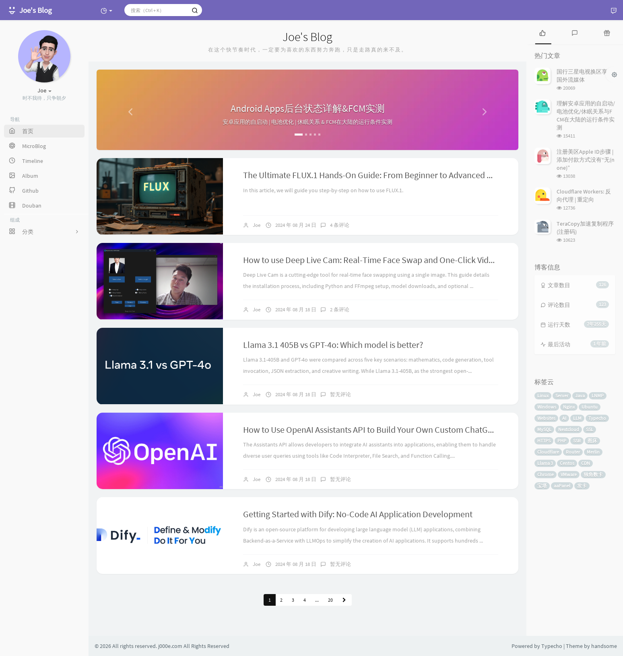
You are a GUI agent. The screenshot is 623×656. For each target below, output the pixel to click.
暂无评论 (340, 394)
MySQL (544, 429)
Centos (567, 463)
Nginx (569, 407)
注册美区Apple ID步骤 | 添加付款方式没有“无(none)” (586, 159)
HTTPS (544, 441)
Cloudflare (548, 452)
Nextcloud (568, 429)
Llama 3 (545, 463)
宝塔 (542, 486)
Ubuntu (590, 407)
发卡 (582, 486)
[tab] (542, 32)
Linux (543, 396)
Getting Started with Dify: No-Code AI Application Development (357, 514)
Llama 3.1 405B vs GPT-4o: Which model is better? (333, 344)
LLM (577, 418)
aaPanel (562, 486)
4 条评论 (339, 225)
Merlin (593, 452)
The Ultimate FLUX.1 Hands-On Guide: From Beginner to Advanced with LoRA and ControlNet (412, 175)
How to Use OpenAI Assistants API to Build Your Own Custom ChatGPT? (372, 429)
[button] (128, 110)
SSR (577, 441)
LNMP (598, 396)
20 (330, 600)
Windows (546, 407)
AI (564, 418)
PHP (561, 441)
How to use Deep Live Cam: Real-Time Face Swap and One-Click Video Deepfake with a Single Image (425, 259)
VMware (569, 474)
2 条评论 (339, 309)
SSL (589, 429)
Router (573, 452)
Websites (546, 418)
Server (561, 396)
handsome (604, 646)
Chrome (545, 474)
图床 (592, 441)
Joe (256, 225)
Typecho (597, 418)
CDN (585, 463)
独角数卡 (593, 474)
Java (580, 396)
